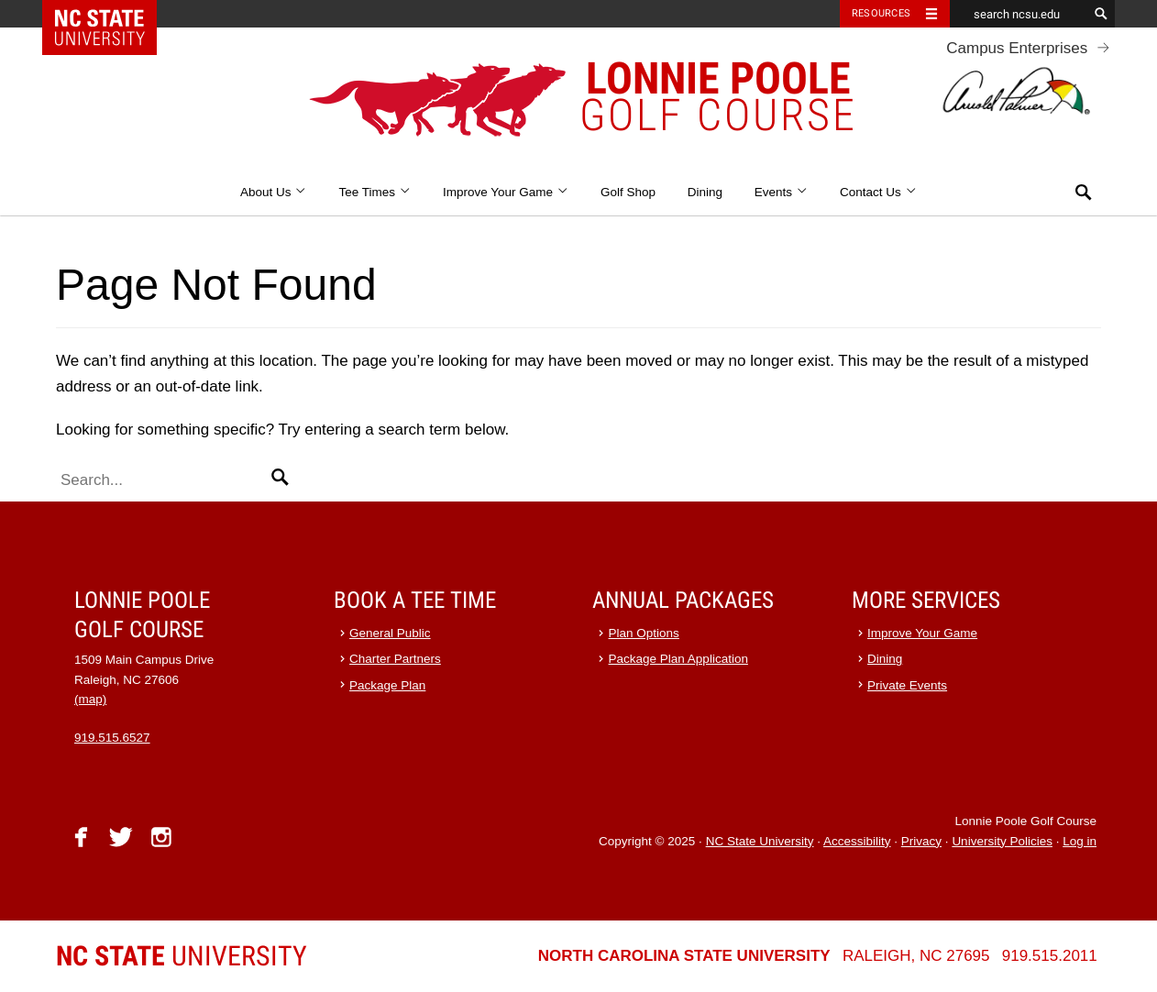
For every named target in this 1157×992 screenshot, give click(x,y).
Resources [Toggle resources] (881, 13)
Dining (705, 192)
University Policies (1002, 841)
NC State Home (111, 13)
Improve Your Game (505, 192)
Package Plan (387, 685)
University (181, 956)
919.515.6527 (112, 737)
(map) (90, 699)
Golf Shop (628, 192)
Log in (1079, 841)
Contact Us (878, 192)
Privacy (921, 841)
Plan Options (644, 633)
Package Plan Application (678, 659)
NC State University (760, 841)
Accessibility (857, 841)
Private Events (907, 685)
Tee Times (374, 192)
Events (782, 192)
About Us (273, 192)
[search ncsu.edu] (1018, 14)
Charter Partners (395, 659)
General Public (390, 633)
